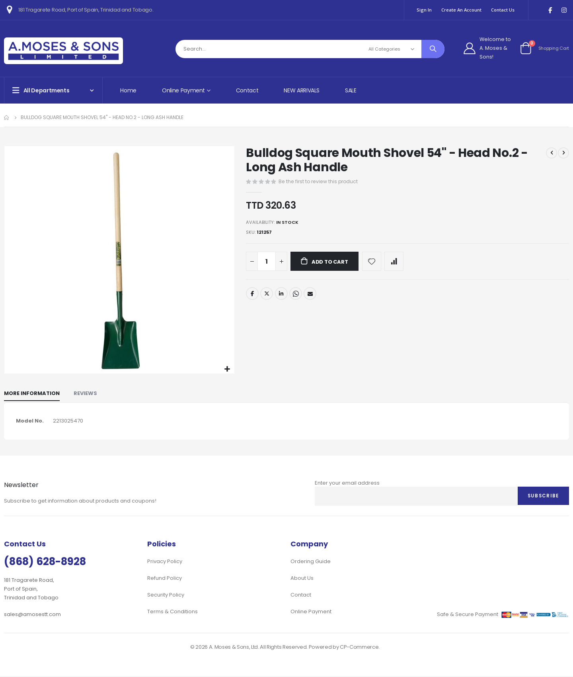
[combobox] (309, 49)
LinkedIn (282, 294)
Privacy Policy (164, 562)
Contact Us (503, 10)
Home (128, 90)
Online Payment (310, 612)
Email (311, 294)
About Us (302, 579)
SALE (351, 90)
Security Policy (165, 595)
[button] (227, 369)
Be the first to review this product (320, 181)
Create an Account (461, 10)
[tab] (32, 393)
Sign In (424, 10)
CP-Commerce (359, 648)
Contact (247, 90)
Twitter (267, 294)
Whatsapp (296, 294)
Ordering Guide (310, 562)
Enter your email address (347, 483)
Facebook (252, 294)
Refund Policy (164, 579)
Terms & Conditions (172, 612)
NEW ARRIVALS (302, 90)
